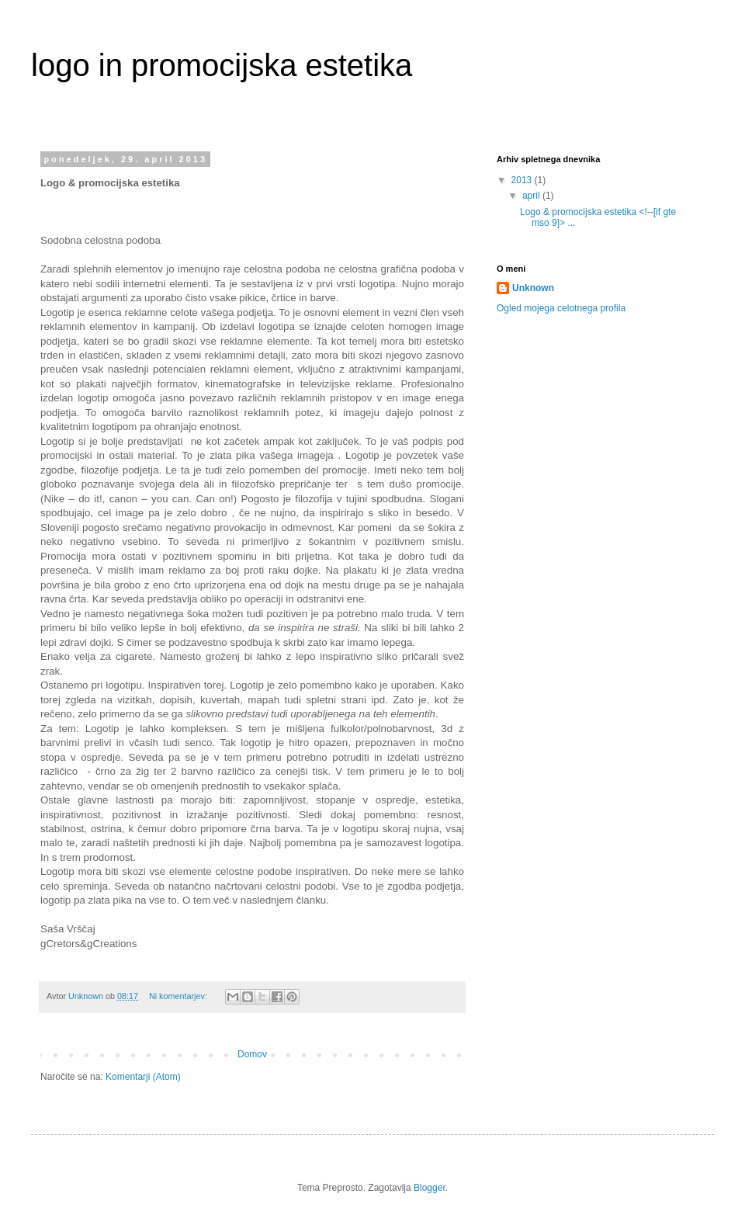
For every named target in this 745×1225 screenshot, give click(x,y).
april (532, 195)
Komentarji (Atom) (143, 1076)
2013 (523, 180)
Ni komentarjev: (179, 996)
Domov (252, 1054)
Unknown (533, 288)
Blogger (429, 1187)
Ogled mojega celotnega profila (561, 308)
